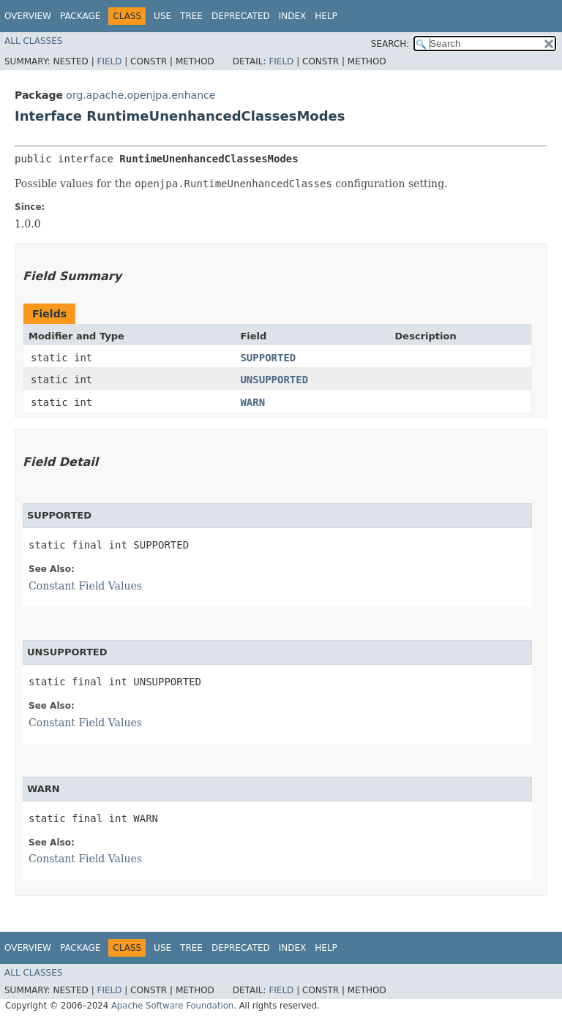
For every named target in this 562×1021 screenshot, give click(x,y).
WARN (252, 402)
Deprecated (240, 16)
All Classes (33, 41)
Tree (191, 16)
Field (109, 61)
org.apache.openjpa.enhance (140, 95)
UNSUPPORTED (274, 379)
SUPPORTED (268, 357)
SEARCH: (390, 44)
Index (293, 16)
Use (162, 16)
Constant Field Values (85, 586)
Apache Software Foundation (172, 1006)
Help (326, 16)
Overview (27, 16)
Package (80, 16)
